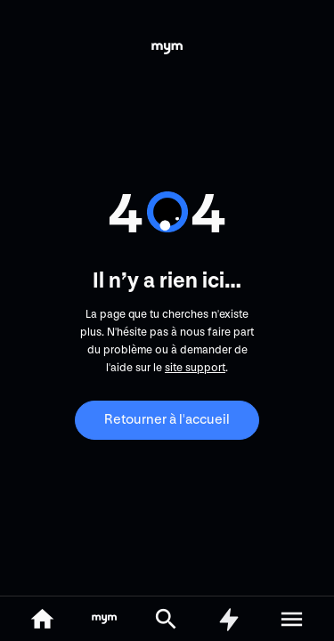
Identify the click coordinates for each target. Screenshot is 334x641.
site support (195, 368)
